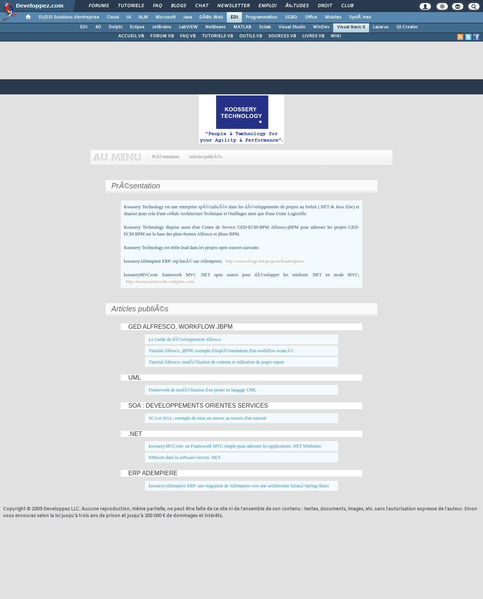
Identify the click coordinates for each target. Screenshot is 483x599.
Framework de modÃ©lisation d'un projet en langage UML (203, 390)
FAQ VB (188, 36)
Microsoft (165, 17)
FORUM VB (162, 36)
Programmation (261, 17)
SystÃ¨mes (360, 17)
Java (187, 17)
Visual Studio (291, 27)
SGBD (291, 17)
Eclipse (137, 27)
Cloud (113, 17)
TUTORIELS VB (217, 36)
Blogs (178, 6)
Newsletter (233, 6)
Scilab (265, 27)
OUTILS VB (250, 36)
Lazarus (381, 27)
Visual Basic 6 (351, 27)
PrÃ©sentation (165, 156)
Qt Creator (407, 27)
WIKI (336, 36)
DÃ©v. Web (211, 17)
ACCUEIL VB (131, 36)
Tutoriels (131, 6)
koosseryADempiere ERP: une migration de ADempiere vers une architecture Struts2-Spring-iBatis (239, 485)
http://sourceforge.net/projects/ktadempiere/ (265, 261)
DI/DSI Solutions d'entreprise (68, 17)
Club (347, 6)
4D (98, 27)
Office (311, 17)
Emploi (267, 6)
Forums (98, 6)
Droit (325, 6)
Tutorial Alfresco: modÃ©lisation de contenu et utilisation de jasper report (216, 362)
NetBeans (215, 27)
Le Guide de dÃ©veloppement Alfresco (185, 339)
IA (128, 17)
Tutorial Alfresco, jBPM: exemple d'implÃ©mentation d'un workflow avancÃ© (221, 350)
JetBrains (161, 27)
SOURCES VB (282, 36)
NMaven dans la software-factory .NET (184, 457)
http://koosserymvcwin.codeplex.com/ (160, 281)
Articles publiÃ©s (205, 156)
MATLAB (242, 27)
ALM (143, 17)
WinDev (321, 27)
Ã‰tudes (297, 6)
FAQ (157, 6)
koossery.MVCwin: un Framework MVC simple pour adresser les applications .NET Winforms (235, 446)
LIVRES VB (313, 36)
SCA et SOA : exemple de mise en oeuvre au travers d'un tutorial (207, 418)
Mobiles (333, 17)
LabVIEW (188, 27)
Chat (201, 6)
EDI (234, 17)
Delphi (115, 27)
